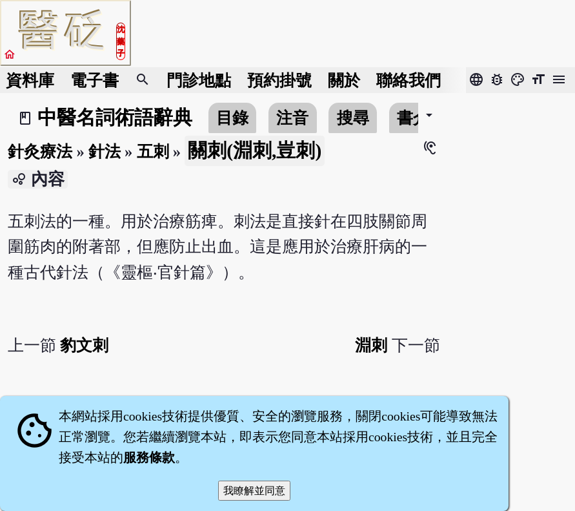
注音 (292, 118)
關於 (344, 80)
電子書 (94, 80)
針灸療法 (40, 151)
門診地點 (198, 80)
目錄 (232, 118)
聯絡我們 (408, 80)
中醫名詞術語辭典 (114, 117)
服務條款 (149, 457)
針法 (104, 151)
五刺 (153, 151)
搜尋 (353, 118)
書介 (413, 118)
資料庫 (30, 80)
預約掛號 (279, 80)
